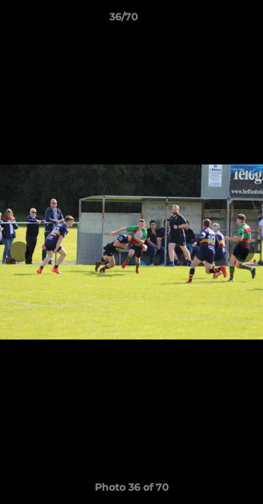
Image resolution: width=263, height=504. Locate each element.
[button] (212, 20)
